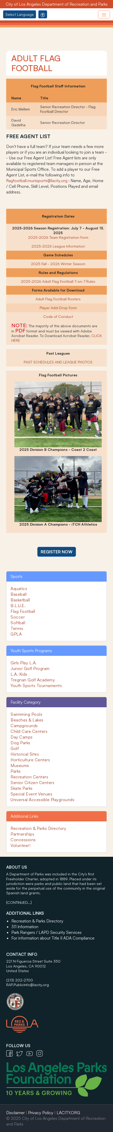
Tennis (17, 628)
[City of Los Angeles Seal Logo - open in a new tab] (56, 999)
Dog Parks (20, 742)
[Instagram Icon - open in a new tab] (40, 1053)
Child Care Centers (29, 731)
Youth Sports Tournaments (36, 685)
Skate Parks (22, 788)
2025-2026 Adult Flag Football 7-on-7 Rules (58, 281)
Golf (15, 748)
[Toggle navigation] (104, 14)
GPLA (16, 634)
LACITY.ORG (68, 1112)
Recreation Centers (29, 776)
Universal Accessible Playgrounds (42, 799)
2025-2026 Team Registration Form (58, 237)
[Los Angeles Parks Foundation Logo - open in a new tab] (57, 1079)
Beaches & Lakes (27, 720)
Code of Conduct (58, 316)
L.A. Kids (19, 674)
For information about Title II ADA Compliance (52, 938)
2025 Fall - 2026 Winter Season (58, 264)
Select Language (19, 14)
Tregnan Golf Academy (33, 679)
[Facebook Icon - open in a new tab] (11, 1053)
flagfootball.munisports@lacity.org (36, 180)
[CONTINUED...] (19, 902)
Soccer (18, 617)
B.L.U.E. (18, 605)
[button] (56, 552)
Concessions (23, 839)
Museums (20, 765)
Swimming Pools (26, 714)
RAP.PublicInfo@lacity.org (27, 984)
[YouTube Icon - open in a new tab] (31, 1053)
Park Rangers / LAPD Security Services (46, 932)
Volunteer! (20, 845)
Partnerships (22, 834)
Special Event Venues (31, 793)
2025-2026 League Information (58, 246)
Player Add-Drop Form (58, 308)
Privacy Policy (40, 1112)
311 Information (24, 926)
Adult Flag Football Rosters (58, 299)
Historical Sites (25, 754)
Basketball (20, 599)
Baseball (19, 594)
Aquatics (19, 588)
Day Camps (22, 737)
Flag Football (23, 611)
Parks (16, 771)
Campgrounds (24, 725)
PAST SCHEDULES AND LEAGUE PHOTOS (58, 362)
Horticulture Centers (30, 759)
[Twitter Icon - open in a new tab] (21, 1053)
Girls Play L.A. (24, 662)
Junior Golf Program (30, 668)
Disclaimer (15, 1112)
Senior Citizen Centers (32, 782)
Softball (18, 622)
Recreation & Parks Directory (38, 828)
